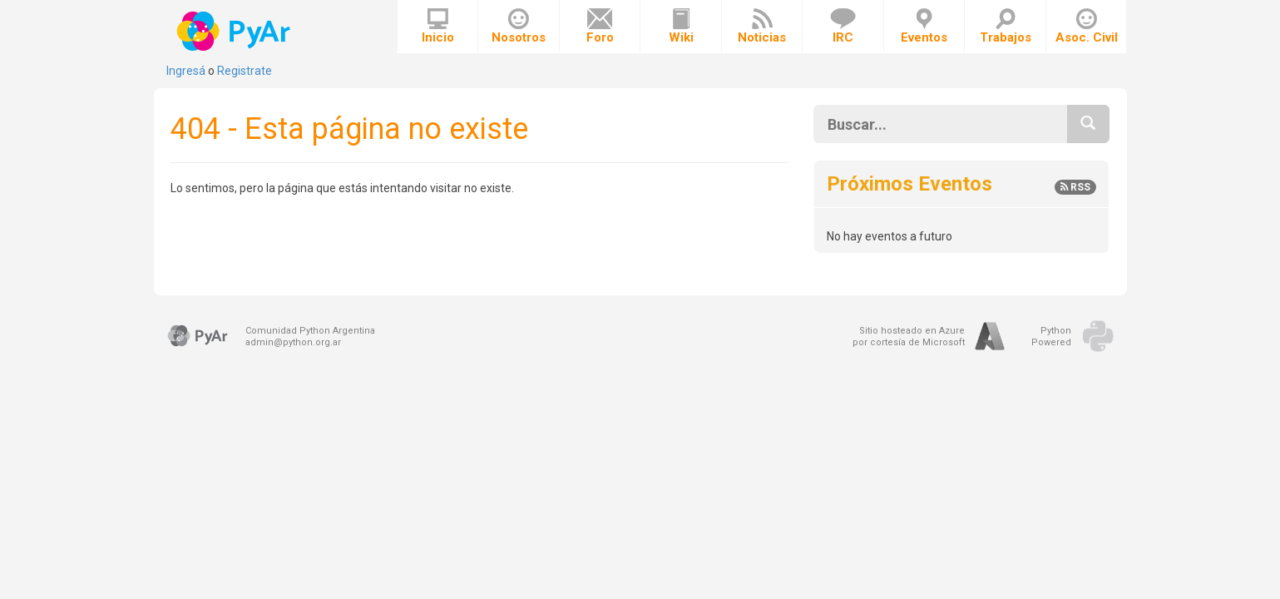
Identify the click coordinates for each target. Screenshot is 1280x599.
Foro (600, 26)
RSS (1075, 187)
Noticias (762, 26)
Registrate (244, 70)
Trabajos (1005, 26)
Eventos (924, 26)
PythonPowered (1051, 336)
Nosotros (519, 26)
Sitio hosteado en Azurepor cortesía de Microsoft (909, 336)
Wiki (681, 26)
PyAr (235, 31)
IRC (843, 26)
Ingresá (185, 70)
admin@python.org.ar (293, 342)
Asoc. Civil (1086, 26)
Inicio (438, 26)
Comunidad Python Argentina (310, 330)
